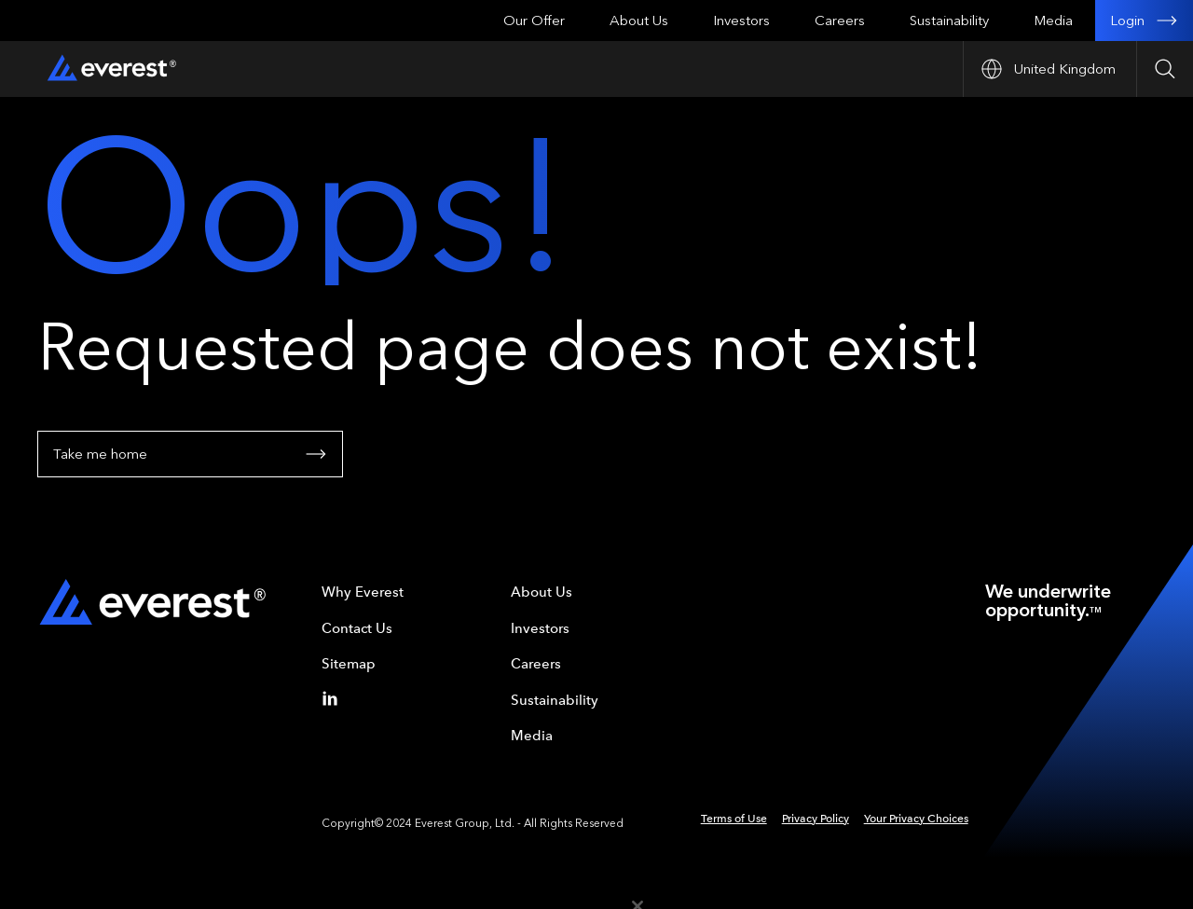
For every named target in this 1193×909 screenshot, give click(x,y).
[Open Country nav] (1049, 69)
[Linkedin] (334, 698)
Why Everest (363, 592)
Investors (741, 20)
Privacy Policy (815, 818)
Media (1053, 20)
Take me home (190, 454)
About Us (639, 20)
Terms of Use (734, 818)
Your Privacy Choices (916, 818)
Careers (840, 20)
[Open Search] (1164, 69)
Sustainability (949, 20)
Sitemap (349, 663)
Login (1144, 20)
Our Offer (534, 20)
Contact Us (357, 628)
